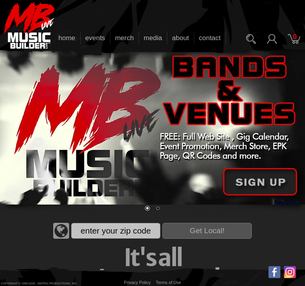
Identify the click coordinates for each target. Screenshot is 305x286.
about (180, 38)
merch (124, 38)
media (153, 38)
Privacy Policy (137, 282)
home (66, 38)
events (95, 38)
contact (210, 38)
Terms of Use (168, 282)
